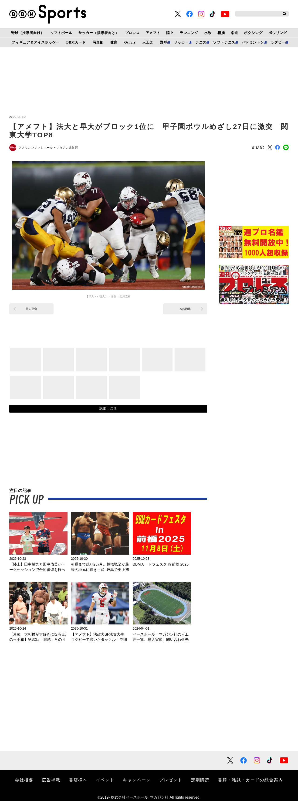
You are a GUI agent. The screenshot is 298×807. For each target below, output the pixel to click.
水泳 (208, 33)
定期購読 (200, 786)
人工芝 (147, 42)
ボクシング (253, 33)
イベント (105, 786)
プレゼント (171, 786)
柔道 (234, 33)
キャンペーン (137, 786)
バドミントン (253, 42)
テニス (201, 42)
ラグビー (278, 42)
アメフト (153, 33)
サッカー (181, 42)
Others (130, 42)
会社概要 (24, 786)
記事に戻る (108, 413)
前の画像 (31, 310)
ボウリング (277, 33)
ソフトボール (61, 33)
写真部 (98, 42)
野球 (163, 42)
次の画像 (185, 310)
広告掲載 (51, 786)
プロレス (132, 33)
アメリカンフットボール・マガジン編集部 (53, 148)
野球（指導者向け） (27, 33)
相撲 (221, 33)
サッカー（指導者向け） (98, 33)
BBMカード (76, 42)
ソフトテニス (224, 42)
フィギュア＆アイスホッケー (36, 42)
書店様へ (78, 786)
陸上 (170, 33)
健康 (114, 42)
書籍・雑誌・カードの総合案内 (250, 786)
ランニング (189, 33)
